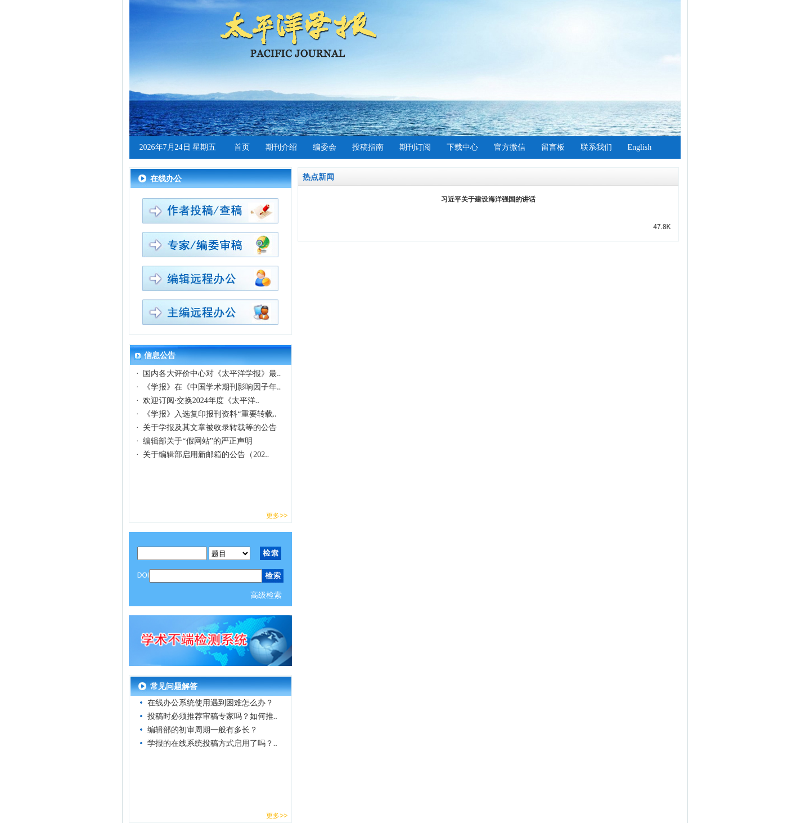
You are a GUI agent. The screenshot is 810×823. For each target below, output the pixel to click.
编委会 (324, 147)
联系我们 (596, 147)
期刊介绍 (281, 147)
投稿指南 (368, 147)
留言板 (553, 147)
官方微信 (509, 147)
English (640, 147)
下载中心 (462, 147)
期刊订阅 (415, 147)
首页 (242, 147)
